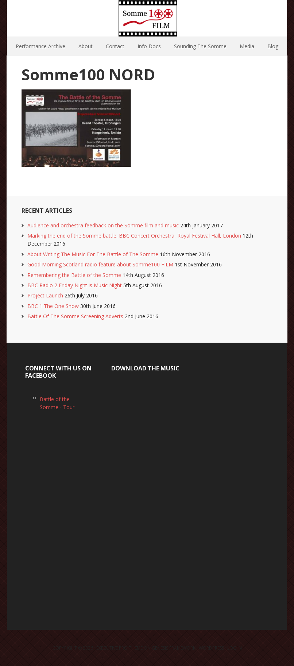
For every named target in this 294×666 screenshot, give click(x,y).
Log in (234, 648)
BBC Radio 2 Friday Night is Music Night (74, 285)
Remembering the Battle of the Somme (74, 275)
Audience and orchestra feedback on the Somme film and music (103, 225)
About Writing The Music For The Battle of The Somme (92, 254)
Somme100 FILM (147, 18)
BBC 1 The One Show (53, 306)
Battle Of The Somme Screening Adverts (75, 316)
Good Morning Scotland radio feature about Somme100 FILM (100, 264)
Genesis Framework (174, 648)
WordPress (211, 648)
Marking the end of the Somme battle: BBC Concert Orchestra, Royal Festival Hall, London (134, 235)
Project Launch (45, 295)
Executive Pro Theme (119, 648)
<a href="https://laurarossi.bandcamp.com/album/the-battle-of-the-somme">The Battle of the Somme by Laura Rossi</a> (147, 492)
